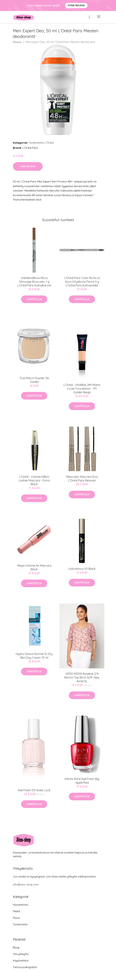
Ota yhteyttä (20, 954)
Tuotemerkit (36, 142)
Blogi (16, 947)
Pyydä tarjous (76, 5)
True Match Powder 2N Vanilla (34, 380)
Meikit (16, 911)
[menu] (99, 16)
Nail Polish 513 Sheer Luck (34, 790)
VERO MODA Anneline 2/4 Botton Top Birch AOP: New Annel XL (81, 677)
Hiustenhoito (20, 904)
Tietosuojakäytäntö (25, 967)
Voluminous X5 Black (81, 569)
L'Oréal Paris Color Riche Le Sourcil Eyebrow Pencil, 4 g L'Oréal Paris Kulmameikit (82, 281)
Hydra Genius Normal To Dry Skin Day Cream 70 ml (34, 655)
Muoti (16, 918)
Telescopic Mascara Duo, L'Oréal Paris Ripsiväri (82, 478)
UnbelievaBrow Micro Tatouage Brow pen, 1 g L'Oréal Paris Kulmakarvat (34, 281)
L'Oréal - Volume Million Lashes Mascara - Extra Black (34, 480)
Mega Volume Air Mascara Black (34, 567)
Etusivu (17, 42)
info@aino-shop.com (26, 884)
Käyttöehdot (20, 960)
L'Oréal (49, 142)
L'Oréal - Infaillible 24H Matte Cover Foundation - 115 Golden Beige (82, 388)
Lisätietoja (27, 166)
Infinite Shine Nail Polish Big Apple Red (82, 780)
